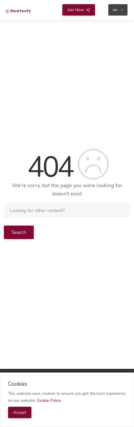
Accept (19, 412)
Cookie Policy (49, 400)
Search (19, 232)
